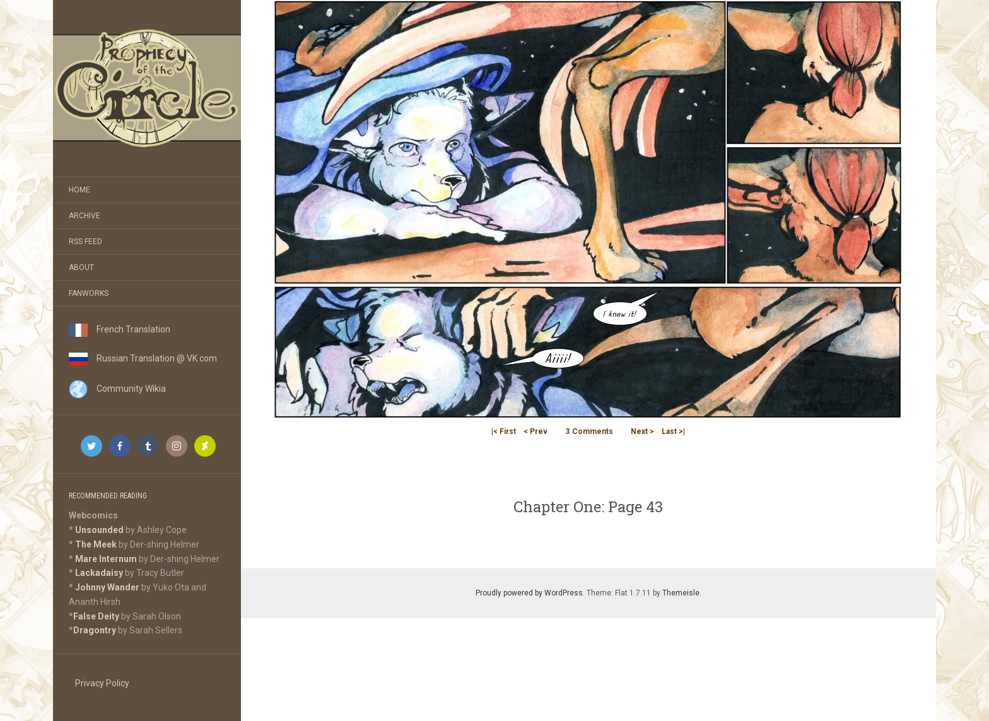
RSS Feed (85, 241)
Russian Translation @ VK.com (143, 358)
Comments (589, 431)
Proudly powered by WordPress (529, 593)
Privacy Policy (102, 683)
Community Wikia (117, 389)
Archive (84, 215)
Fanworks (88, 293)
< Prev (535, 431)
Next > (642, 431)
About (81, 267)
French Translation (119, 329)
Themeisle (680, 593)
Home (79, 189)
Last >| (673, 431)
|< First (503, 431)
